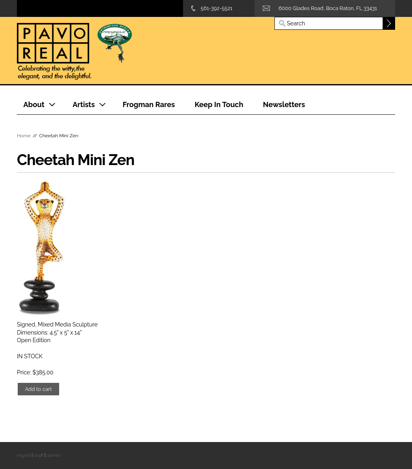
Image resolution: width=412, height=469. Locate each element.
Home (24, 135)
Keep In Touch (219, 104)
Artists (83, 104)
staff (38, 455)
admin (54, 455)
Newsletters (284, 104)
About (33, 104)
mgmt (23, 455)
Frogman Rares (149, 104)
